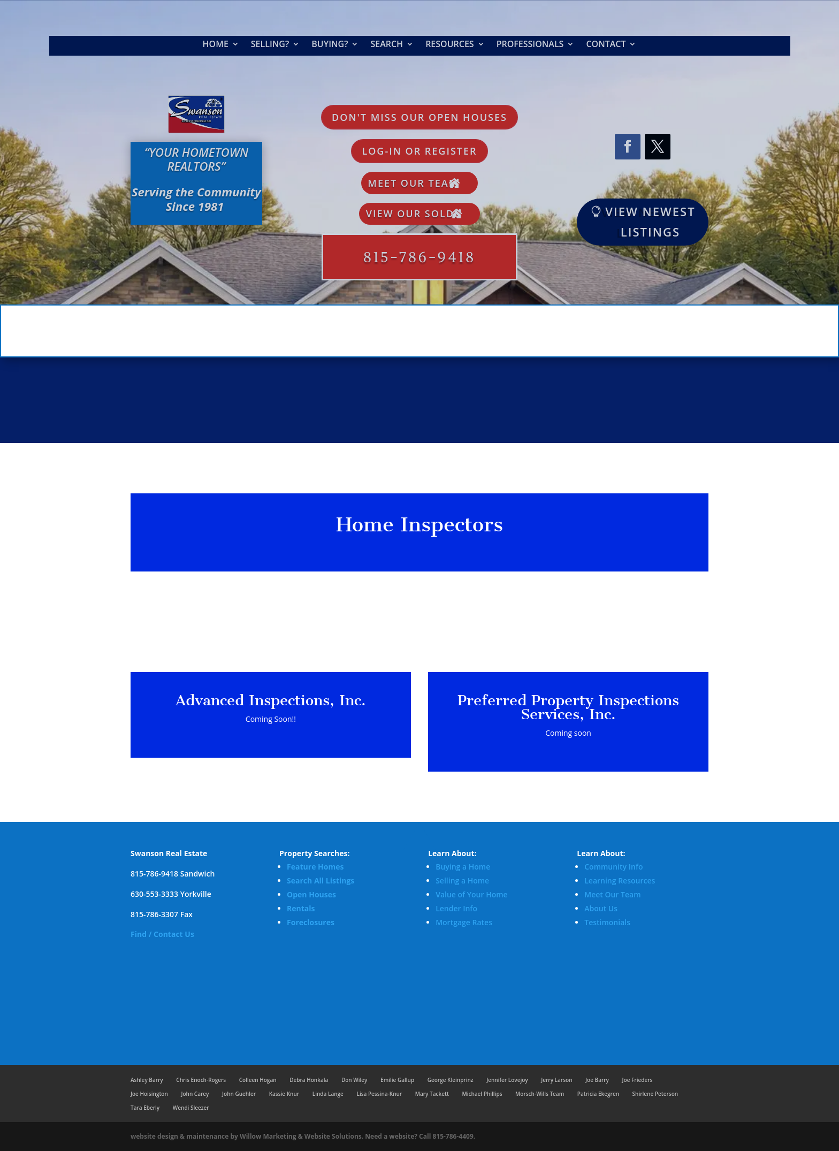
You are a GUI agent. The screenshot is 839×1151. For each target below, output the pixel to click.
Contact (606, 45)
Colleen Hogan (258, 1080)
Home (215, 45)
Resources (449, 45)
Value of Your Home (471, 894)
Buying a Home (463, 867)
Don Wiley (354, 1080)
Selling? (270, 45)
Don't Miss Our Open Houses (419, 117)
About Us (600, 908)
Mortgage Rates (464, 922)
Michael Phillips (482, 1093)
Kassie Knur (284, 1093)
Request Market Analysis (638, 110)
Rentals (301, 908)
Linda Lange (328, 1093)
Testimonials (607, 922)
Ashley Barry (147, 1080)
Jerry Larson (556, 1080)
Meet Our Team (413, 183)
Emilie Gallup (397, 1080)
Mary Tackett (432, 1093)
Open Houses (311, 894)
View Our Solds (413, 213)
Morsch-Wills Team (539, 1093)
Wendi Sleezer (191, 1107)
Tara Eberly (145, 1107)
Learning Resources (619, 880)
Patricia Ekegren (598, 1093)
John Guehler (239, 1093)
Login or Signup (638, 181)
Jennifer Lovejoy (507, 1080)
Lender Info (456, 908)
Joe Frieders (637, 1080)
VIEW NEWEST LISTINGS (650, 221)
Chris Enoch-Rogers (201, 1080)
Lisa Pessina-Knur (379, 1093)
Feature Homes (315, 867)
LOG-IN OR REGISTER (419, 150)
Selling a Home (462, 880)
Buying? (329, 45)
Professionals (530, 45)
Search (386, 45)
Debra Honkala (308, 1080)
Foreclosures (310, 922)
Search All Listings (320, 880)
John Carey (195, 1093)
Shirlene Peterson (655, 1093)
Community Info (613, 867)
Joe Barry (597, 1080)
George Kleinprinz (451, 1080)
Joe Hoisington (149, 1093)
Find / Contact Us (162, 934)
